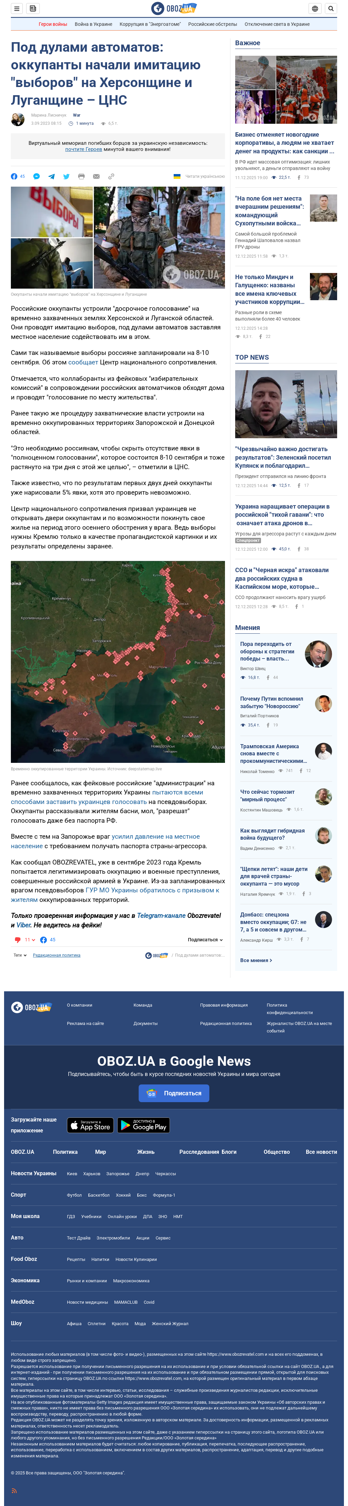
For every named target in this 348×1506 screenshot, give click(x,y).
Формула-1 (164, 1195)
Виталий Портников (259, 716)
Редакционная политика (57, 955)
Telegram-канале (161, 916)
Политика (65, 1152)
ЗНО (162, 1216)
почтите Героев (83, 149)
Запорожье (117, 1173)
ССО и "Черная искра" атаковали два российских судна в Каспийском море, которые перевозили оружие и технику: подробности (282, 578)
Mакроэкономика (131, 1280)
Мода (140, 1323)
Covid (149, 1302)
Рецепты (76, 1259)
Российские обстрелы (212, 24)
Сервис (163, 1237)
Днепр (142, 1173)
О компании (79, 1005)
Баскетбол (99, 1195)
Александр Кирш (256, 940)
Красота (120, 1323)
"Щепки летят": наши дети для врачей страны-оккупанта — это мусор (274, 876)
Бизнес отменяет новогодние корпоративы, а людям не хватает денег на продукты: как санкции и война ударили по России (284, 143)
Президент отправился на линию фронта (280, 476)
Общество (277, 1152)
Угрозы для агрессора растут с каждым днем (285, 533)
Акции (143, 1237)
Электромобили (113, 1237)
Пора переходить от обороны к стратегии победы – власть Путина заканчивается (267, 652)
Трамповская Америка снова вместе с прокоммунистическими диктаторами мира (271, 754)
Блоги (229, 1152)
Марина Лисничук (48, 115)
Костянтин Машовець (261, 810)
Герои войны (53, 24)
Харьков (91, 1173)
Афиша (74, 1323)
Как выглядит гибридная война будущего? (272, 834)
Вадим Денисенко (257, 848)
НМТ (178, 1216)
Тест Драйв (78, 1237)
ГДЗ (71, 1216)
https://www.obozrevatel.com (235, 1354)
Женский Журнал (170, 1323)
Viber (23, 925)
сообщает (83, 362)
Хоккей (123, 1195)
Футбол (74, 1195)
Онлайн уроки (122, 1216)
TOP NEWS (252, 357)
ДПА (147, 1216)
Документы (146, 1023)
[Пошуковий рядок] (331, 8)
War (76, 115)
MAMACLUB (126, 1302)
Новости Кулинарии (136, 1259)
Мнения (247, 627)
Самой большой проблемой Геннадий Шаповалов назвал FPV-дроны (267, 240)
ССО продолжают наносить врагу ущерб (280, 597)
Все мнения (254, 960)
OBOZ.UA (310, 1366)
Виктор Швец (252, 668)
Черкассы (165, 1173)
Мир (100, 1152)
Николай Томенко (257, 771)
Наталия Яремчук (257, 894)
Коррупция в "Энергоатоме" (150, 24)
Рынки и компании (87, 1280)
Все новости (321, 1152)
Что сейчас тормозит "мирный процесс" (267, 796)
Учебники (91, 1216)
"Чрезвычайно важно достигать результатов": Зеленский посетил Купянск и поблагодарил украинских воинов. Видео (283, 457)
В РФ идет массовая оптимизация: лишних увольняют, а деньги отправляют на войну (282, 165)
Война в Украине (93, 24)
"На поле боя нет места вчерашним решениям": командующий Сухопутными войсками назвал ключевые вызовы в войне (269, 211)
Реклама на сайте (85, 1023)
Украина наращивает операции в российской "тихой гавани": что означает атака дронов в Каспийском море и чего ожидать (284, 515)
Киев (72, 1173)
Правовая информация (224, 1005)
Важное (247, 43)
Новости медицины (87, 1302)
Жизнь (146, 1152)
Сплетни (97, 1323)
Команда (143, 1005)
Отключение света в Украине (277, 24)
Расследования (199, 1152)
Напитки (100, 1259)
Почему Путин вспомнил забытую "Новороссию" (271, 702)
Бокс (142, 1195)
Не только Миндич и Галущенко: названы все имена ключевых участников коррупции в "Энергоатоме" (270, 289)
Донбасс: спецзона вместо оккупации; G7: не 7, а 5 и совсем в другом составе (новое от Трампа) (273, 922)
